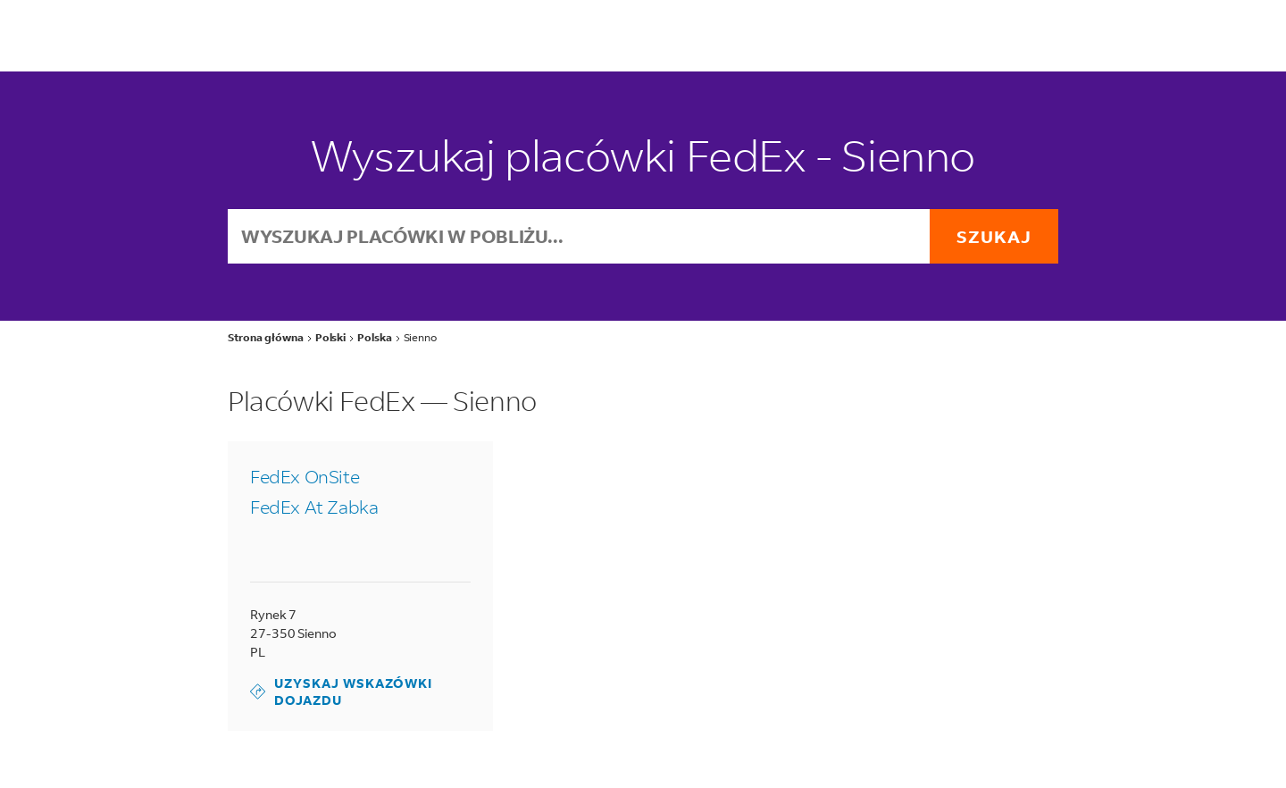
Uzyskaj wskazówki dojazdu (341, 691)
